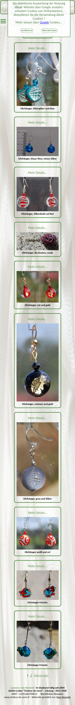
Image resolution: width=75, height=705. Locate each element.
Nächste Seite (41, 675)
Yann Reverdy (63, 697)
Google (44, 22)
